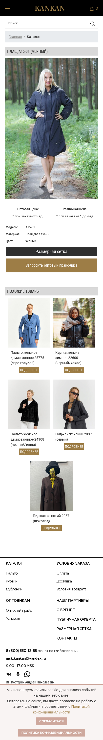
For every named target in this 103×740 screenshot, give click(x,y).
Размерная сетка (51, 251)
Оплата (63, 573)
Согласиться (51, 721)
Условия (13, 618)
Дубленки (14, 589)
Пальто (12, 573)
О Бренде (66, 610)
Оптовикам (18, 601)
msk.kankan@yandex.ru (26, 658)
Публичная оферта (76, 619)
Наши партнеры (73, 601)
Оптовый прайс (19, 610)
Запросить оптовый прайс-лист (51, 265)
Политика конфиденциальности (51, 733)
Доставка (64, 581)
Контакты (67, 638)
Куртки (12, 581)
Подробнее (29, 370)
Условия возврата (71, 589)
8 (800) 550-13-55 (21, 651)
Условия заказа (73, 563)
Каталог (14, 563)
